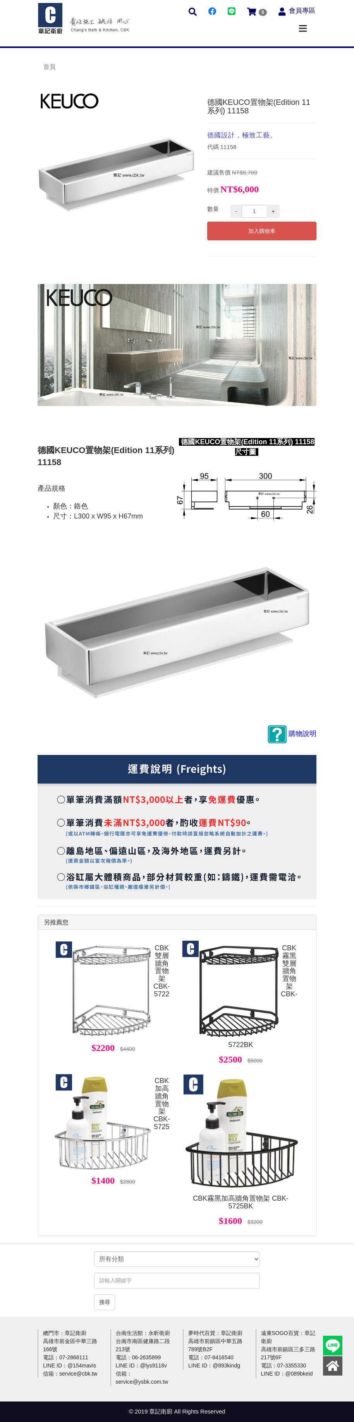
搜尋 (104, 1302)
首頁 (49, 66)
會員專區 (302, 10)
